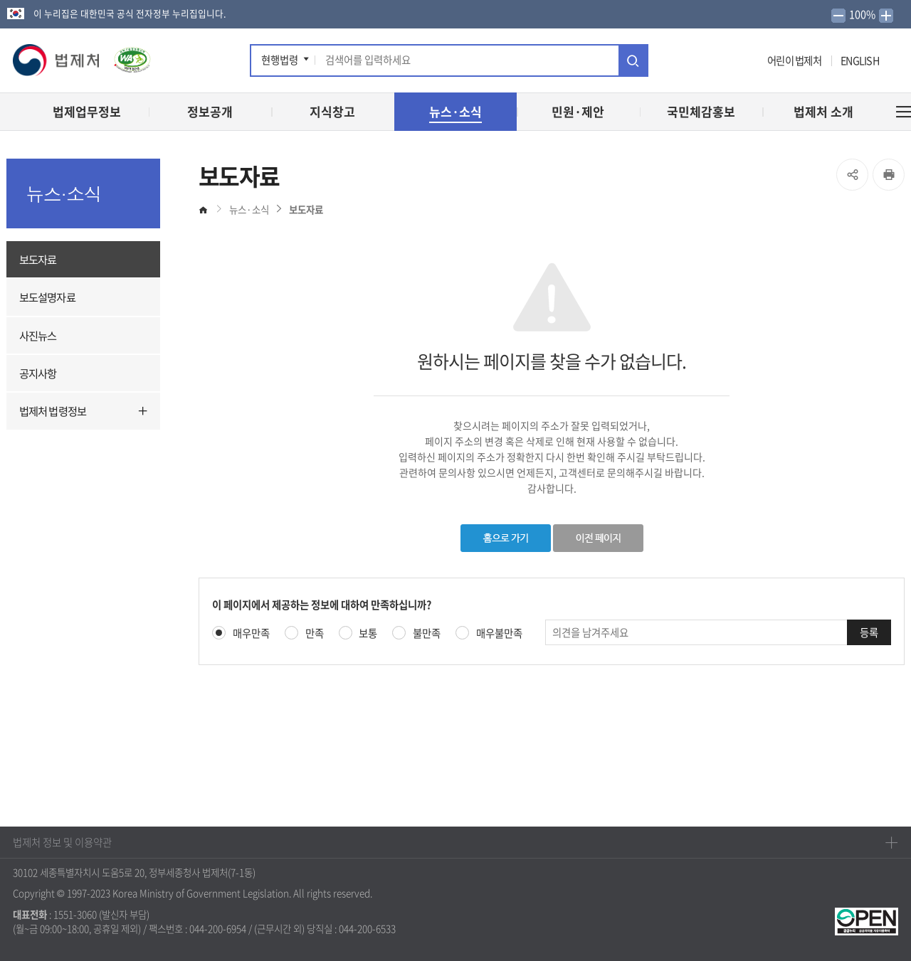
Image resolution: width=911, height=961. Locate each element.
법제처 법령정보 (52, 411)
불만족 (427, 633)
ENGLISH (860, 60)
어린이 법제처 (794, 60)
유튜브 (707, 62)
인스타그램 (730, 62)
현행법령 (279, 60)
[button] (57, 60)
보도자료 (37, 259)
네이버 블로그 (751, 62)
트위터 (685, 62)
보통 (368, 633)
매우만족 (251, 633)
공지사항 (37, 373)
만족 (314, 633)
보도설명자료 (47, 297)
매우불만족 (499, 633)
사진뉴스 (37, 335)
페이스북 (666, 62)
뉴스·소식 (249, 209)
